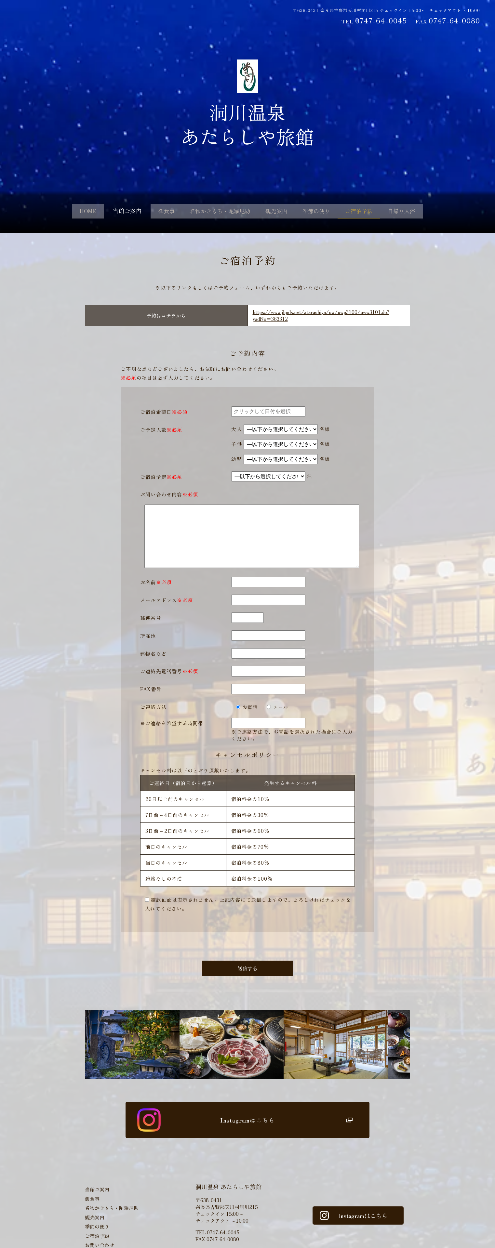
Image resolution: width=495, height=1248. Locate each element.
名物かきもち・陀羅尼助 (215, 211)
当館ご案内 (115, 211)
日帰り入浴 (414, 211)
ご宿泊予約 (367, 211)
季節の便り (320, 211)
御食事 (157, 211)
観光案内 (276, 211)
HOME (75, 211)
